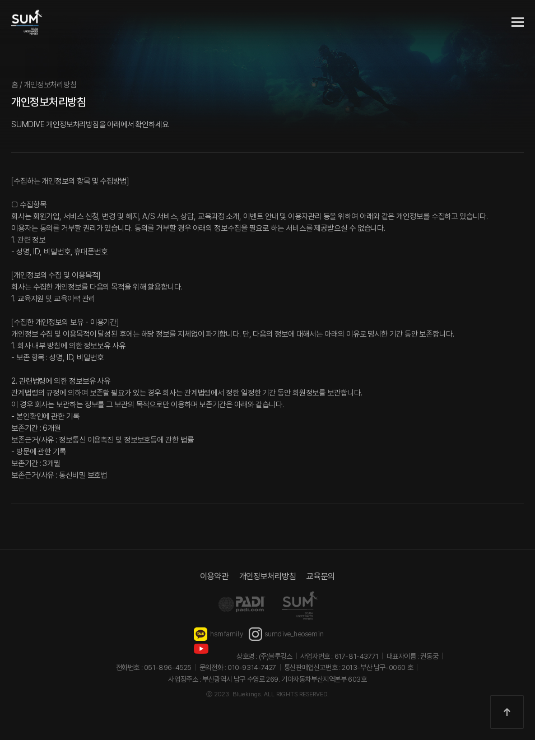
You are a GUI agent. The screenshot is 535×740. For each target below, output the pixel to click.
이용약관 (214, 576)
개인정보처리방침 (267, 576)
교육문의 (320, 576)
